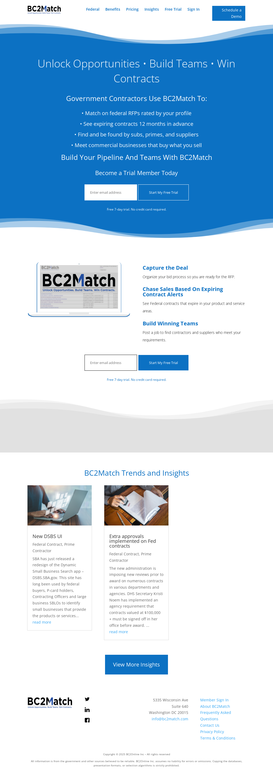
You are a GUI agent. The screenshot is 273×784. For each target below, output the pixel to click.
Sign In (193, 9)
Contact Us (209, 725)
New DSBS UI (47, 536)
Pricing (132, 9)
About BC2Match (215, 706)
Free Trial (173, 9)
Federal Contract (47, 544)
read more (42, 622)
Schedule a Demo (232, 13)
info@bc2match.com (170, 718)
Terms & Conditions (217, 738)
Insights (151, 9)
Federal (92, 9)
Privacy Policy (212, 731)
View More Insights (136, 664)
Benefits (112, 9)
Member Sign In (214, 699)
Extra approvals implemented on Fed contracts (132, 541)
